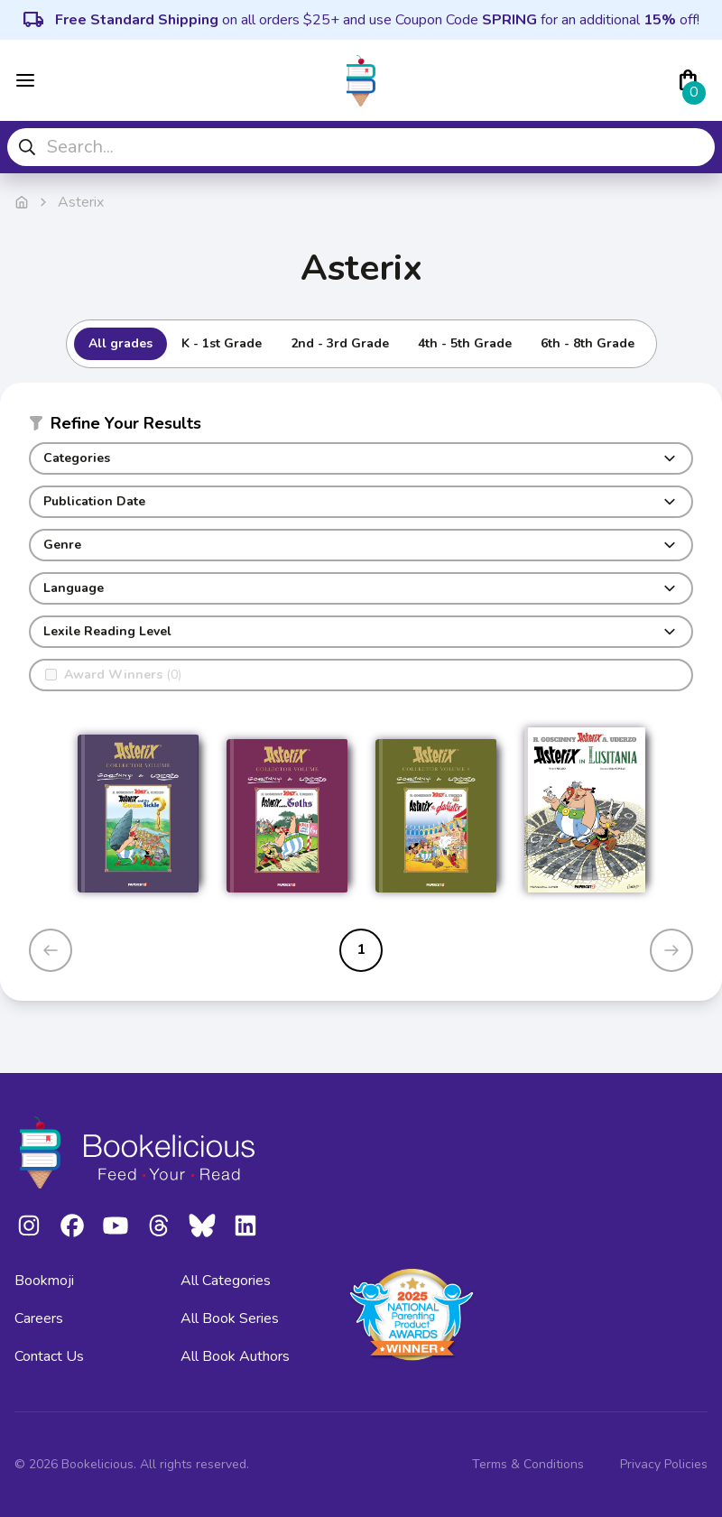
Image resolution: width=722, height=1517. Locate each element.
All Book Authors (235, 1356)
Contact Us (49, 1356)
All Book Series (229, 1318)
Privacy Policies (664, 1464)
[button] (361, 427)
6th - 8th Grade (587, 343)
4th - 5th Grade (465, 343)
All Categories (225, 1280)
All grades (120, 343)
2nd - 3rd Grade (340, 343)
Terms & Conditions (528, 1464)
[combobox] (361, 147)
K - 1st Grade (221, 343)
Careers (38, 1318)
